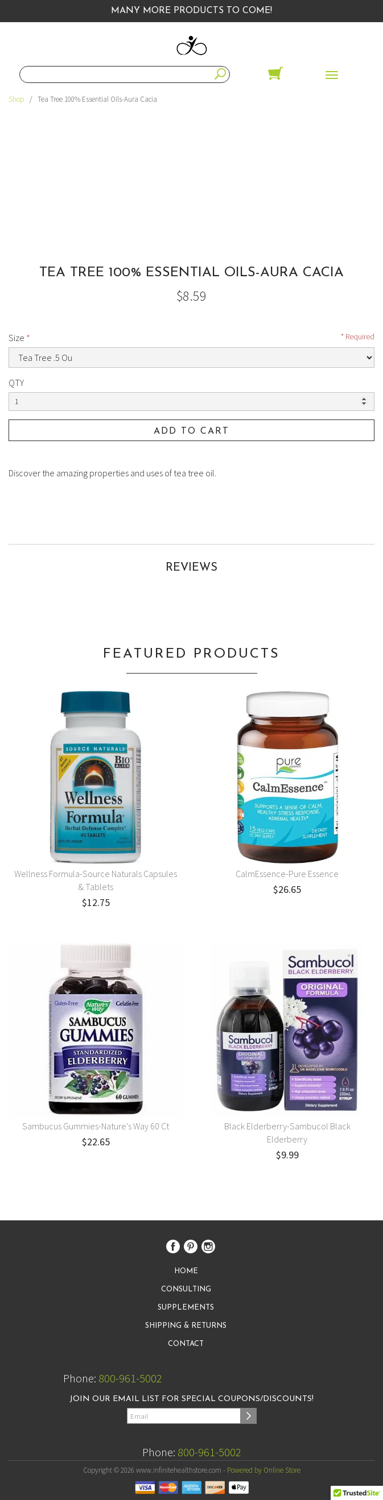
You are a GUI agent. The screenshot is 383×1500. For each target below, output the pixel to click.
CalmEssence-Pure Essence (287, 873)
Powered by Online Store (263, 1470)
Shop (16, 99)
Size (16, 337)
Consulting (186, 1289)
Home (186, 1271)
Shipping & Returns (185, 1325)
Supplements (186, 1307)
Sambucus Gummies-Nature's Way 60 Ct (95, 1126)
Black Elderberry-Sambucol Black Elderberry (287, 1132)
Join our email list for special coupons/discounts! (191, 1399)
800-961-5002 (130, 1378)
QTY (16, 382)
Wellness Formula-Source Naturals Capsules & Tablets (95, 880)
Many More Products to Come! (191, 10)
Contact (186, 1344)
